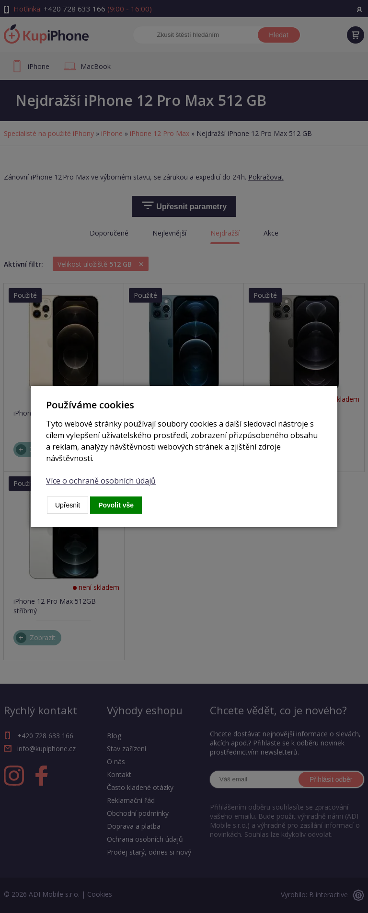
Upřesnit (67, 505)
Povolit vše (116, 505)
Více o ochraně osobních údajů (101, 480)
